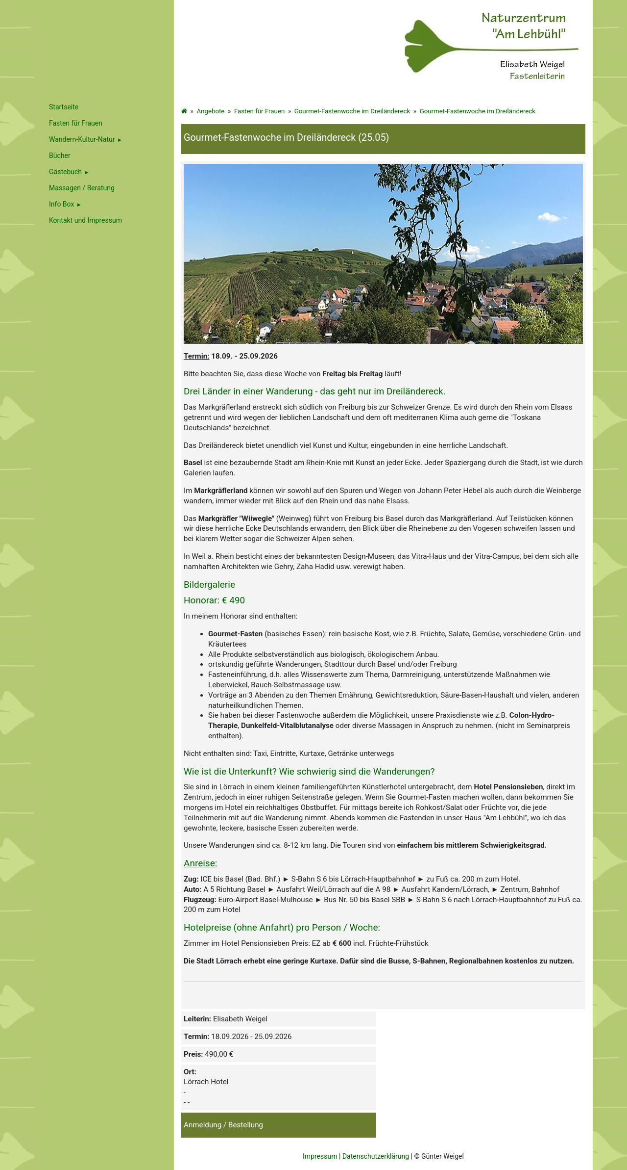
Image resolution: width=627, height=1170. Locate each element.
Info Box (61, 204)
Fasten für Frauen (259, 111)
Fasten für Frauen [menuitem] (75, 123)
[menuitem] (104, 139)
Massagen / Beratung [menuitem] (82, 188)
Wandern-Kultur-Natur (82, 139)
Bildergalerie (209, 584)
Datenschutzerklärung (375, 1156)
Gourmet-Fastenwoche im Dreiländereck (352, 111)
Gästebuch (65, 172)
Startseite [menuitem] (63, 107)
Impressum (320, 1156)
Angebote (210, 111)
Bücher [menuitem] (60, 155)
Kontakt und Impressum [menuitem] (85, 220)
